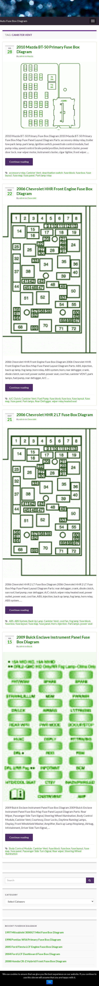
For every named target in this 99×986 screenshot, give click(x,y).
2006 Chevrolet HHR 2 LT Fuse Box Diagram (54, 414)
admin (22, 56)
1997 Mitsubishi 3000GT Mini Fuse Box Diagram (34, 932)
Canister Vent (33, 172)
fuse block (69, 172)
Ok (49, 982)
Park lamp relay (44, 175)
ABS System (20, 621)
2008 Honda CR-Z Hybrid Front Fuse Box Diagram (35, 961)
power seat (86, 623)
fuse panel (29, 175)
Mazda (30, 56)
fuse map (17, 175)
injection (62, 623)
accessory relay (17, 172)
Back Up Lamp (35, 621)
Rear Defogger (43, 401)
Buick (29, 646)
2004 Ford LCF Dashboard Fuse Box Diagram (32, 953)
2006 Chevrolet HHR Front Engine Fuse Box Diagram (54, 191)
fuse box (80, 172)
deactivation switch (52, 172)
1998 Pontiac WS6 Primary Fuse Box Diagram (33, 939)
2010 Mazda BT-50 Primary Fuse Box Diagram (48, 49)
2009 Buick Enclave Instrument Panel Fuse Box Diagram (53, 639)
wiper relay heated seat (64, 401)
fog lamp (73, 621)
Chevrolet (31, 198)
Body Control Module (20, 848)
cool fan (64, 621)
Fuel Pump (43, 398)
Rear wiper (58, 851)
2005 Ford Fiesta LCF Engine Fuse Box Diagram (33, 946)
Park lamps (28, 401)
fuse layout (78, 398)
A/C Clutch (15, 398)
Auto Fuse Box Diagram (13, 20)
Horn (54, 623)
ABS (11, 621)
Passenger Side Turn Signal (36, 851)
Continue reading (19, 161)
